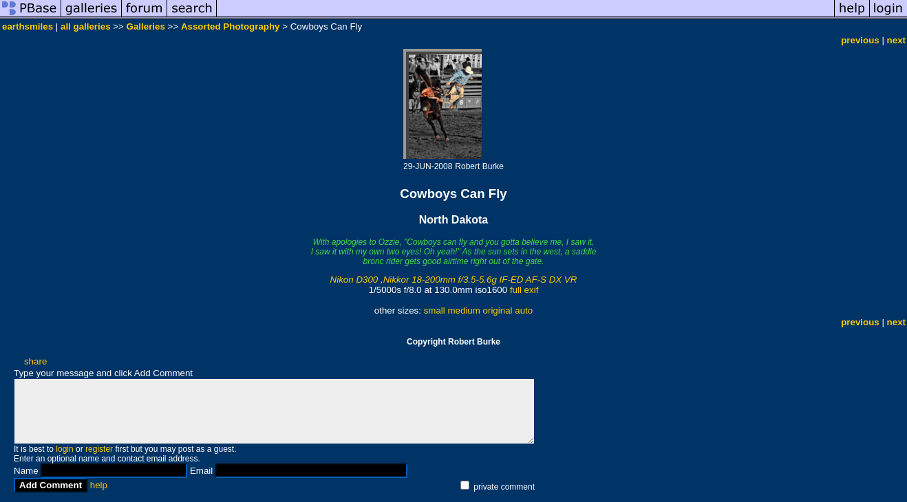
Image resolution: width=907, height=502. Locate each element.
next (896, 40)
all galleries (86, 26)
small (434, 310)
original (498, 310)
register (99, 449)
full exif (524, 290)
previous (860, 40)
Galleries (146, 26)
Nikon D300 (354, 279)
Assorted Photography (230, 26)
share (35, 361)
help (98, 485)
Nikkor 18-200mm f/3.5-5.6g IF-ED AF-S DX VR (480, 279)
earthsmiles (27, 26)
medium (463, 310)
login (64, 449)
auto (524, 310)
